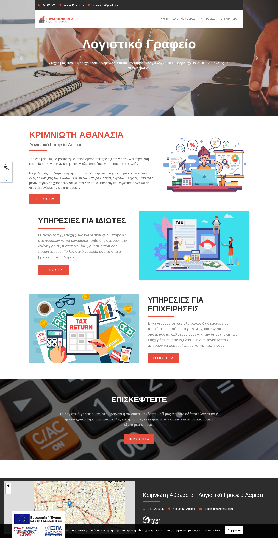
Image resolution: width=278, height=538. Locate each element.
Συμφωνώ (234, 530)
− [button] (8, 491)
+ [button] (8, 486)
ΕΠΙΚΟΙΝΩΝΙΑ (229, 19)
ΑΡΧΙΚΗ (165, 19)
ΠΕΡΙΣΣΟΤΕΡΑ (45, 199)
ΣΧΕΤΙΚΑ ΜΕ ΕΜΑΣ (184, 19)
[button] (21, 58)
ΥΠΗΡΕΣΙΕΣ (208, 19)
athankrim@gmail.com (106, 5)
